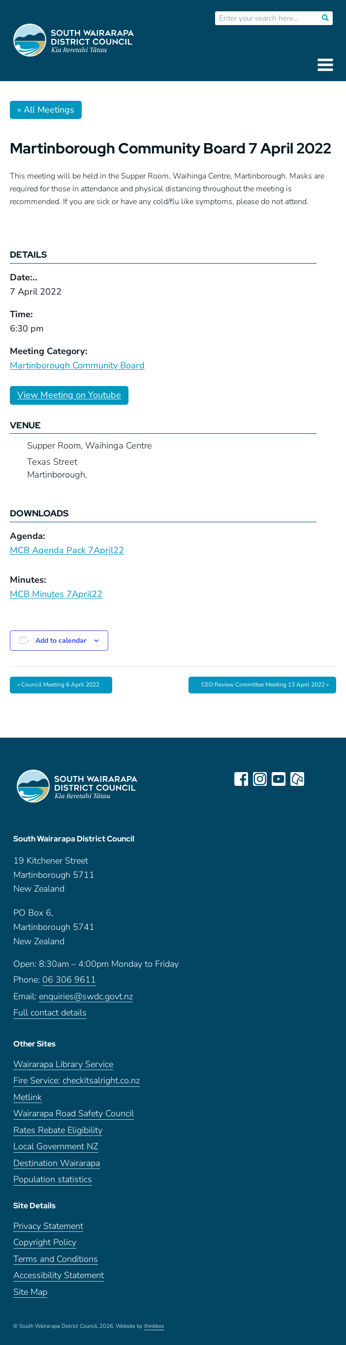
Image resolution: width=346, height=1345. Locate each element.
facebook (241, 779)
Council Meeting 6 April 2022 (58, 685)
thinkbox (154, 1326)
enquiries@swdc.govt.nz (86, 996)
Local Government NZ (55, 1146)
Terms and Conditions (55, 1259)
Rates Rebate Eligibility (57, 1130)
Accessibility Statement (58, 1275)
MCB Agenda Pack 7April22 (67, 550)
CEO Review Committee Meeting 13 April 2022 (265, 685)
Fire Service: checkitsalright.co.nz (76, 1080)
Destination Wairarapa (56, 1163)
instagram (260, 779)
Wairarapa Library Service (63, 1064)
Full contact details (50, 1012)
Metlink (27, 1097)
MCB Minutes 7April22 (56, 594)
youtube (278, 779)
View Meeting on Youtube (69, 395)
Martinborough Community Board (77, 365)
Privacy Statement (48, 1226)
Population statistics (52, 1179)
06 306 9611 (69, 980)
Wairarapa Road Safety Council (73, 1113)
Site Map (30, 1292)
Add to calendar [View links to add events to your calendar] (60, 640)
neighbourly (297, 779)
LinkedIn (316, 779)
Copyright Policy (44, 1242)
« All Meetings (45, 110)
